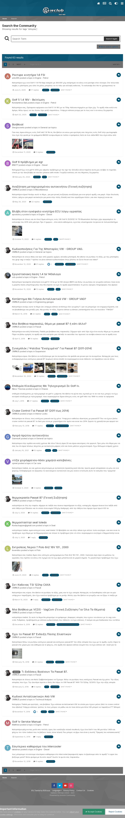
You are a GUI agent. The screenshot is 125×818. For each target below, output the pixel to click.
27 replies (32, 401)
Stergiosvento (18, 127)
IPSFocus (46, 790)
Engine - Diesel (41, 165)
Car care (37, 463)
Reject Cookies (115, 811)
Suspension (40, 351)
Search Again (111, 39)
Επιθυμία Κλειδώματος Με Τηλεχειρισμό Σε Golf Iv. (45, 385)
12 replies (38, 624)
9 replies (36, 687)
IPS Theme (35, 790)
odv (14, 277)
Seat (53, 525)
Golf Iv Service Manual (26, 721)
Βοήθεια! (17, 124)
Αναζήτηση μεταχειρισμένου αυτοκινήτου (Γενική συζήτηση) (52, 186)
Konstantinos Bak (19, 103)
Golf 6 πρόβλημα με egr (27, 162)
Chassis (44, 389)
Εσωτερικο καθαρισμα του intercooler (36, 746)
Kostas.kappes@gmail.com (23, 525)
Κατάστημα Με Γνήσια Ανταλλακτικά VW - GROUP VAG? (49, 299)
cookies (17, 812)
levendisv (16, 550)
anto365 (15, 78)
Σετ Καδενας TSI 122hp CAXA (31, 584)
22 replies (34, 202)
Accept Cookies (93, 811)
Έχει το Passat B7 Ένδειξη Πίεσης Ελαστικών (41, 634)
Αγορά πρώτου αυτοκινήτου (30, 435)
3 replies (38, 152)
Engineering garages (44, 302)
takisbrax (16, 749)
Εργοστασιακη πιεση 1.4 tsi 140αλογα (36, 274)
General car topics (48, 127)
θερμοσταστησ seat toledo (29, 522)
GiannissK (16, 438)
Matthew (16, 725)
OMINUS (15, 190)
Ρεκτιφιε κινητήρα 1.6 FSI (28, 75)
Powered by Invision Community (62, 795)
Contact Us (80, 790)
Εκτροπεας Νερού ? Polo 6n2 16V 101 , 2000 (40, 547)
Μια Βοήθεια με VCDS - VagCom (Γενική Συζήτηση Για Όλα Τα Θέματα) (58, 609)
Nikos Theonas (18, 389)
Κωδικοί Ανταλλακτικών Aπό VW (33, 696)
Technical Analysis (43, 699)
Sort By (116, 64)
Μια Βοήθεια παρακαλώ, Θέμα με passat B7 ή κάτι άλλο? (49, 323)
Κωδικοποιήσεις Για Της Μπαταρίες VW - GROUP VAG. (47, 249)
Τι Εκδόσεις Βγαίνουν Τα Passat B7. (44, 671)
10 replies (39, 376)
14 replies (33, 339)
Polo (39, 550)
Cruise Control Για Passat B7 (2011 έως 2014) (40, 410)
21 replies (39, 264)
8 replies (38, 761)
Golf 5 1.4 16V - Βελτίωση (28, 99)
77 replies (37, 426)
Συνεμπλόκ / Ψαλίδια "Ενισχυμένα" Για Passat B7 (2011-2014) (52, 348)
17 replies (34, 90)
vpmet (15, 463)
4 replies (36, 239)
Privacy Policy (68, 790)
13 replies (39, 289)
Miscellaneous (41, 190)
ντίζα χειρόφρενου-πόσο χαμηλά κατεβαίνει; (42, 460)
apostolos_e (17, 214)
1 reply (32, 537)
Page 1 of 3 (35, 64)
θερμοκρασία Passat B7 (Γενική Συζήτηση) (39, 497)
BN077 (15, 165)
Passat (38, 327)
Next (19, 64)
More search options (108, 47)
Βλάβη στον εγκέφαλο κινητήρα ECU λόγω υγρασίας (47, 211)
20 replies (37, 662)
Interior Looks (41, 414)
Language (56, 790)
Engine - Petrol (41, 78)
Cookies (90, 790)
